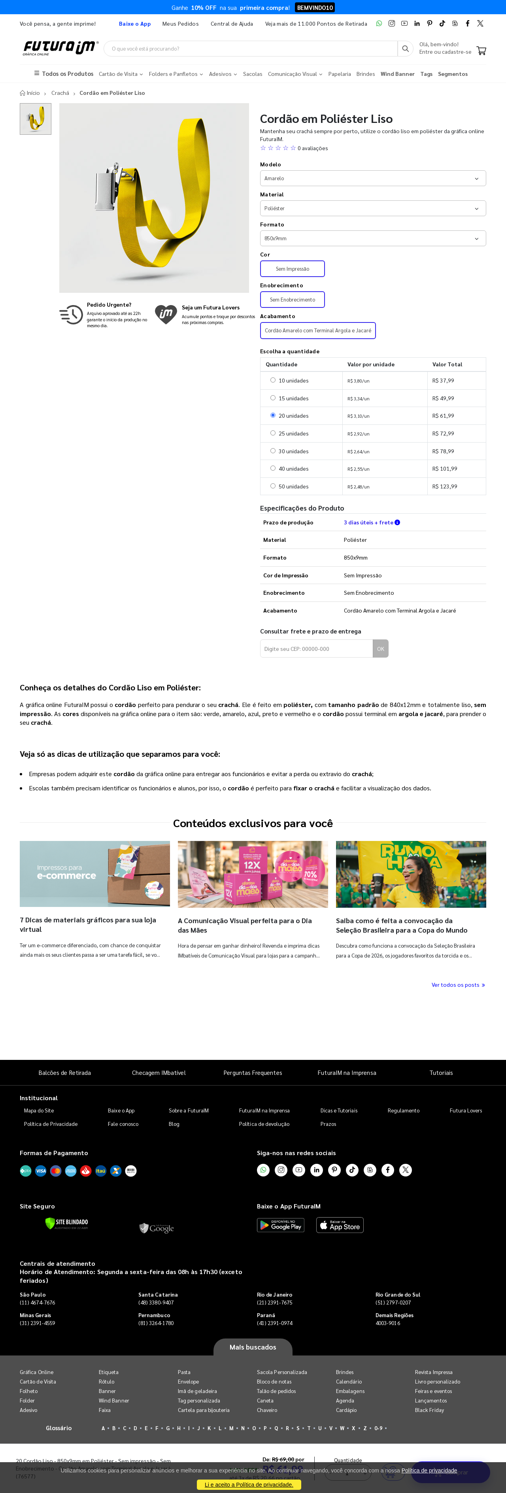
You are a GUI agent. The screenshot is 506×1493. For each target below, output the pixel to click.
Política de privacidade (429, 1470)
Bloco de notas (274, 1381)
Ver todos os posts (459, 984)
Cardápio (346, 1409)
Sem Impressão (292, 269)
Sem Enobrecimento (292, 299)
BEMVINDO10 (314, 7)
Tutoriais (441, 1072)
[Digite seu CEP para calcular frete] (316, 649)
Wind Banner (114, 1400)
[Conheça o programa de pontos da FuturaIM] (204, 315)
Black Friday (429, 1409)
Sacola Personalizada (282, 1372)
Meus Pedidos (180, 23)
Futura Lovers (466, 1110)
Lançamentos (431, 1400)
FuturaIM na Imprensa (347, 1072)
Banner (107, 1390)
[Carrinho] (481, 51)
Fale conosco (123, 1124)
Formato (272, 224)
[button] (373, 148)
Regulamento (404, 1110)
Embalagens (350, 1390)
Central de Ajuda (232, 23)
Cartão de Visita (38, 1381)
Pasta (184, 1372)
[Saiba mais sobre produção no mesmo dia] (104, 315)
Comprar (450, 1039)
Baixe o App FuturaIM (289, 1206)
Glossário (59, 1427)
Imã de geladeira (197, 1390)
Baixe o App (121, 1110)
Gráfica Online (36, 1372)
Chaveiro (267, 1409)
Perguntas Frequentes (253, 1072)
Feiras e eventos (433, 1390)
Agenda (345, 1400)
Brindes (344, 1372)
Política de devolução (264, 1124)
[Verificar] (66, 1223)
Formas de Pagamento (54, 1153)
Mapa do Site (39, 1110)
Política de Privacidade (51, 1124)
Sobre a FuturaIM (189, 1110)
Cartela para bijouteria (204, 1409)
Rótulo (106, 1381)
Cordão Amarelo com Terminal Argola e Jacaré (318, 330)
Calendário (349, 1381)
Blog (174, 1124)
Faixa (105, 1409)
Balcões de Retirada (65, 1072)
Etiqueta (109, 1372)
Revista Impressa (434, 1372)
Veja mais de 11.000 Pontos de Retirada (316, 23)
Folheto (29, 1390)
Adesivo (28, 1409)
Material (271, 194)
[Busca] (405, 49)
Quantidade (348, 1027)
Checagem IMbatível (158, 1072)
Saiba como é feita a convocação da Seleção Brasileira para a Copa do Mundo (402, 925)
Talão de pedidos (276, 1390)
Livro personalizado (437, 1381)
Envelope (188, 1381)
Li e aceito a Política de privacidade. (249, 1485)
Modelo (270, 164)
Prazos (328, 1124)
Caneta (265, 1400)
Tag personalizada (199, 1400)
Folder (27, 1400)
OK (380, 648)
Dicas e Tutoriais (339, 1110)
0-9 (378, 1428)
